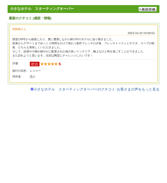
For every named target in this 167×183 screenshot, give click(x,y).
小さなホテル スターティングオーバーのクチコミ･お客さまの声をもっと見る (96, 89)
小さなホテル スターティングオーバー (42, 9)
